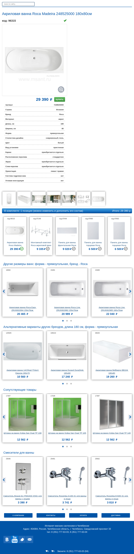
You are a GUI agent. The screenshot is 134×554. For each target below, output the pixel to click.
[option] (15, 237)
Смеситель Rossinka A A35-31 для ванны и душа (67, 497)
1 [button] (63, 320)
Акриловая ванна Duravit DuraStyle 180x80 (67, 371)
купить (59, 99)
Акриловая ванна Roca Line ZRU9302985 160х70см (112, 308)
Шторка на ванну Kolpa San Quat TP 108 (23, 433)
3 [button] (71, 320)
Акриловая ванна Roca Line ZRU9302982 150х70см (67, 308)
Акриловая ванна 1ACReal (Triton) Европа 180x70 (23, 371)
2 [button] (67, 320)
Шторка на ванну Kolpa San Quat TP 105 (67, 433)
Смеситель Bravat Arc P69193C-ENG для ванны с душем (22, 497)
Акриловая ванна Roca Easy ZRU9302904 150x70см (22, 308)
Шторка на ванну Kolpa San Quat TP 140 (112, 433)
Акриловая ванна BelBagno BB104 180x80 (112, 371)
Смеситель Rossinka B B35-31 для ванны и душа (112, 497)
